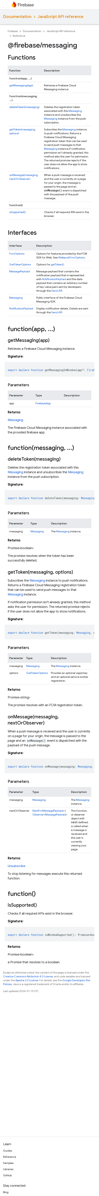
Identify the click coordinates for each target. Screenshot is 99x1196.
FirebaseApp (43, 403)
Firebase (13, 31)
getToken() (57, 264)
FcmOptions (16, 253)
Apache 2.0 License (26, 980)
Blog (5, 1192)
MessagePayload (19, 271)
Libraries (8, 1169)
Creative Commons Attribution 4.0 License (28, 976)
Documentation (17, 16)
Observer (38, 814)
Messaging (75, 111)
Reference (19, 35)
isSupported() (17, 212)
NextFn (36, 810)
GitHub (7, 1175)
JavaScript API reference (60, 16)
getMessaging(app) (21, 85)
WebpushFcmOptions (71, 257)
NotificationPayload (54, 279)
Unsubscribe (16, 866)
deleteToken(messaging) (24, 107)
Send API (56, 290)
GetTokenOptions (20, 264)
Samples (8, 1163)
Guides (7, 1150)
